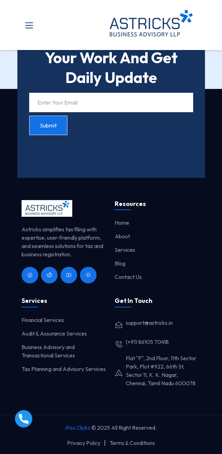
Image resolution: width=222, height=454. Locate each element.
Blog (120, 263)
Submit (48, 125)
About (122, 236)
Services (125, 249)
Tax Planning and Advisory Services (64, 368)
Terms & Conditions (132, 443)
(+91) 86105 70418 (142, 342)
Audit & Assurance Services (54, 333)
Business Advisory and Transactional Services (48, 351)
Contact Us (128, 276)
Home (122, 222)
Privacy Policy (83, 443)
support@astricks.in (144, 323)
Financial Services (43, 319)
